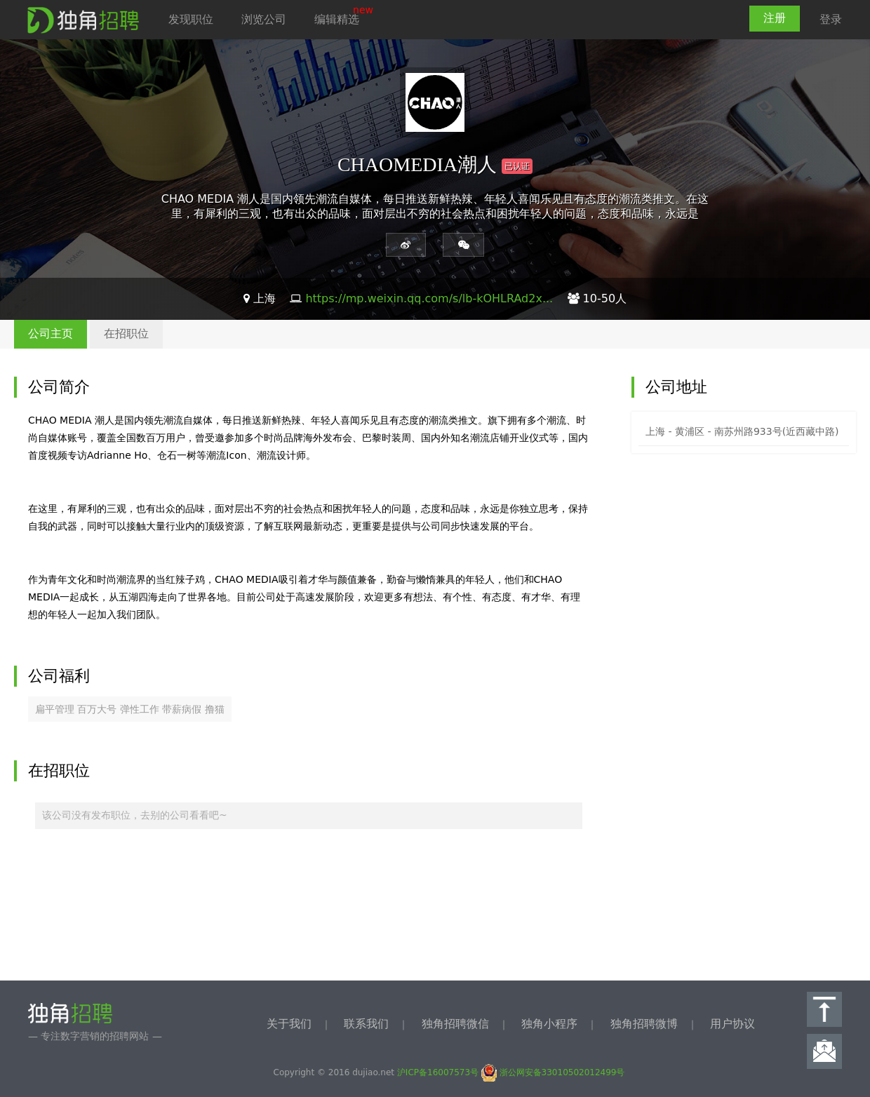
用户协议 (732, 1023)
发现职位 (190, 19)
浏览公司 (263, 19)
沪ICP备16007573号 (438, 1072)
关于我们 (289, 1023)
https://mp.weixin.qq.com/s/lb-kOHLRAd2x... (429, 298)
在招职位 (126, 333)
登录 (830, 19)
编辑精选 (336, 19)
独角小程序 (549, 1023)
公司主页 (50, 333)
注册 (774, 18)
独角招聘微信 (455, 1023)
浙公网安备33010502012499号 (553, 1072)
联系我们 (366, 1023)
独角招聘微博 (644, 1023)
